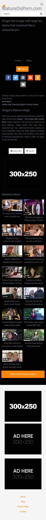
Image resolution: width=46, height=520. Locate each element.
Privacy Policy (23, 506)
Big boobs (16, 151)
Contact (23, 511)
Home (23, 497)
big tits (30, 151)
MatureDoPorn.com (22, 6)
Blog (23, 502)
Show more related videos (23, 374)
